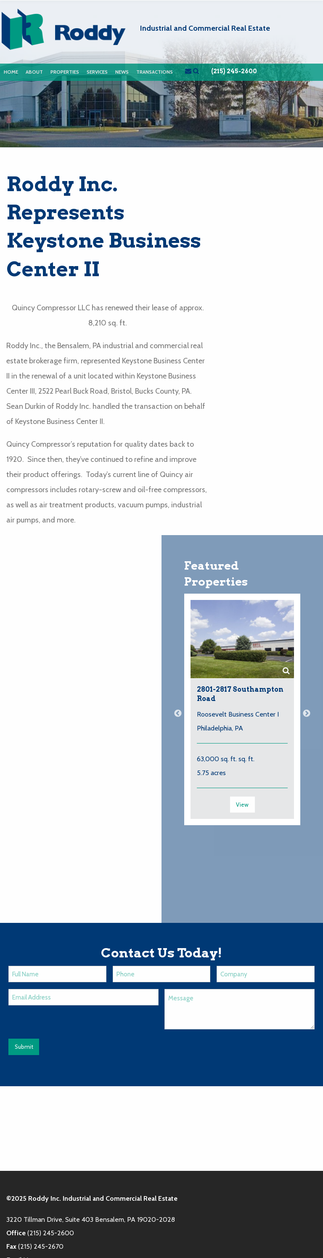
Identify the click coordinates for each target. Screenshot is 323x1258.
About (34, 72)
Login (309, 1204)
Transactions (154, 72)
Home (11, 72)
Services (97, 72)
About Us (149, 1204)
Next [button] (306, 713)
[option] (242, 714)
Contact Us (270, 1204)
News (122, 72)
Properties (64, 72)
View (242, 804)
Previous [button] (178, 713)
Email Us (18, 1175)
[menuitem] (11, 72)
